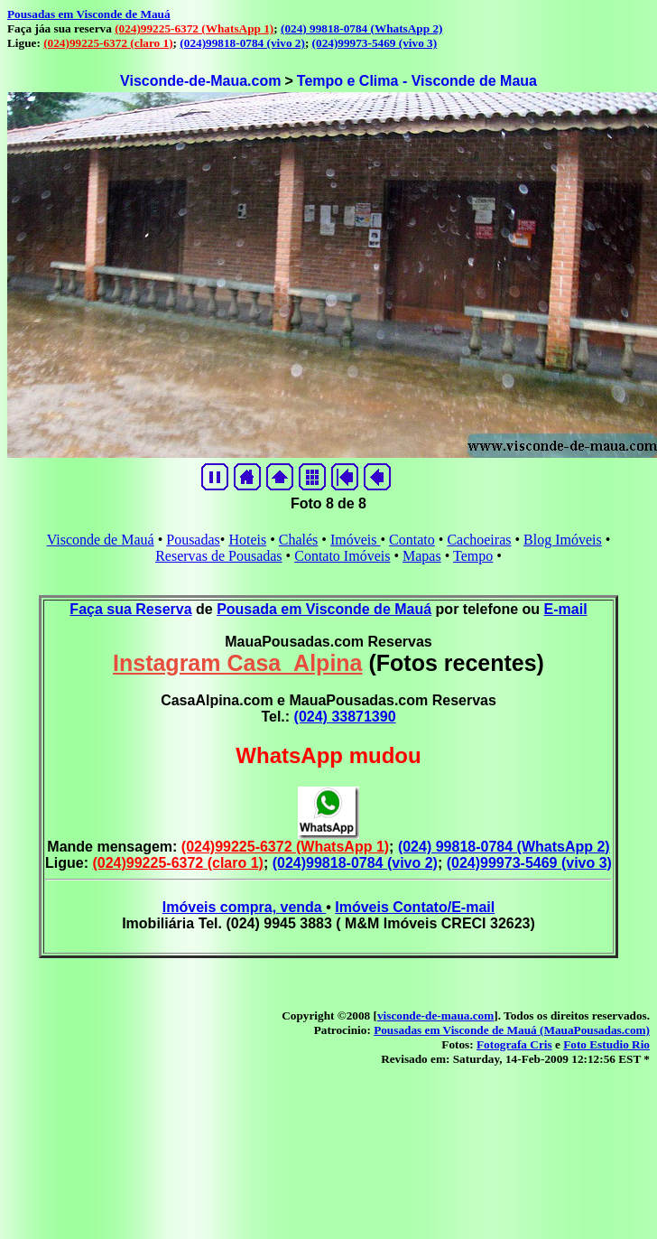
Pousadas (193, 539)
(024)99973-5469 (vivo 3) (375, 43)
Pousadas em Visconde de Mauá (89, 14)
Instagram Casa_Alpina (238, 662)
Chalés (299, 539)
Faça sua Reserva (130, 609)
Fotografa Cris (514, 1044)
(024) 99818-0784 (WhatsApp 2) (361, 28)
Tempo (473, 556)
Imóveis (355, 539)
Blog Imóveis (562, 539)
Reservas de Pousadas (218, 556)
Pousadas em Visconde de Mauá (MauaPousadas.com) (512, 1030)
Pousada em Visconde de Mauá (324, 609)
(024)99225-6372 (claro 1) (107, 43)
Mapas (422, 556)
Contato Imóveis (342, 556)
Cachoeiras (479, 539)
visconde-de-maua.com (435, 1015)
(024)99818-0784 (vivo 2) (242, 43)
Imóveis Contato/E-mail (415, 907)
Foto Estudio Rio (606, 1044)
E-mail (566, 609)
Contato (412, 539)
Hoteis (247, 539)
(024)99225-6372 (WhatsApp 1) (194, 28)
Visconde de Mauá (100, 539)
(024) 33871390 (345, 716)
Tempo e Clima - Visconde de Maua (417, 80)
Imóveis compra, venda (244, 907)
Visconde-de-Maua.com (200, 80)
